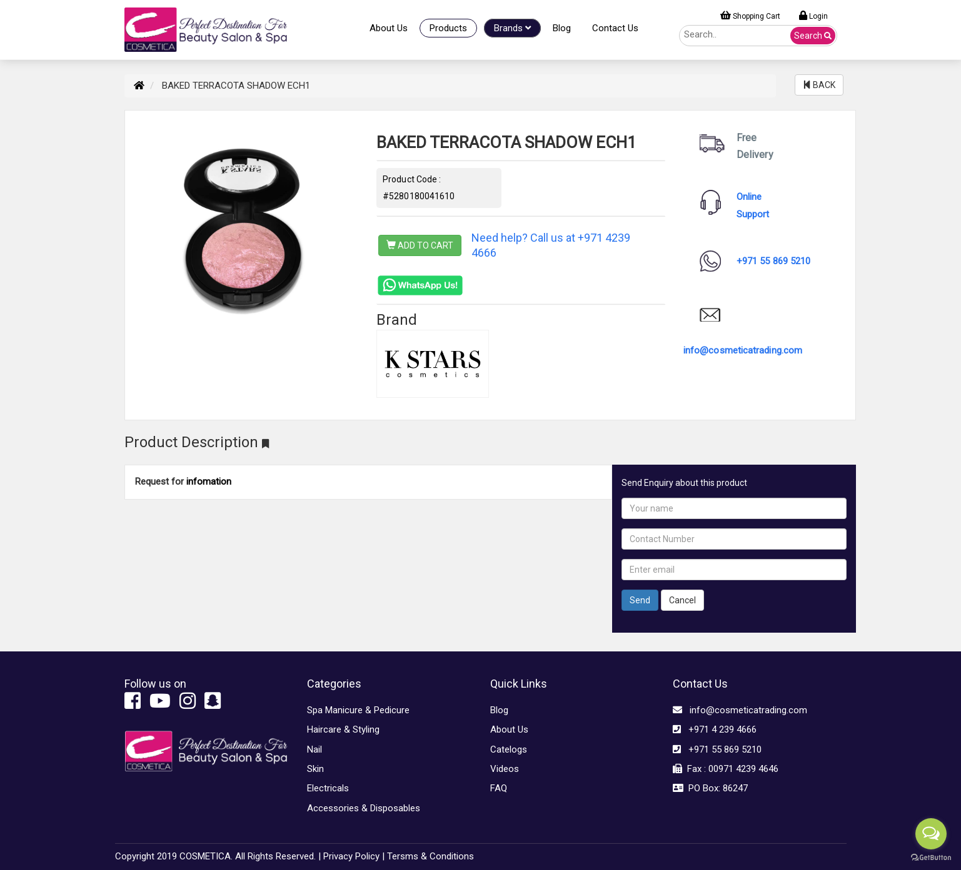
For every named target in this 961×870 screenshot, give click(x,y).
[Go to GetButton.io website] (931, 857)
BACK (819, 85)
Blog (562, 28)
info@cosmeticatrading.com (742, 350)
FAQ (498, 788)
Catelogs (508, 749)
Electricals (328, 788)
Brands (512, 28)
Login (813, 16)
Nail (314, 749)
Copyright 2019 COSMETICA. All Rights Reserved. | (218, 856)
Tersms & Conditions (430, 856)
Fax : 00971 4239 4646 (725, 768)
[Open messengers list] (931, 833)
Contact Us (615, 28)
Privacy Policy (351, 856)
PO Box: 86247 (710, 788)
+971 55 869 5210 (773, 261)
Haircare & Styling (343, 729)
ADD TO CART (419, 245)
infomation (208, 481)
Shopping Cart (750, 16)
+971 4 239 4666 (715, 729)
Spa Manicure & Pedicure (358, 710)
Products (448, 28)
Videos (504, 768)
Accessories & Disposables (363, 808)
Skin (315, 768)
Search (813, 36)
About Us (389, 28)
